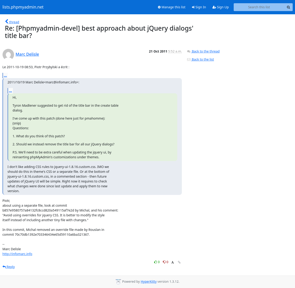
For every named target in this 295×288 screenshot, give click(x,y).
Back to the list (200, 59)
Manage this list (172, 7)
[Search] (288, 7)
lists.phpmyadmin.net (23, 7)
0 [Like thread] (157, 262)
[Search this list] (259, 7)
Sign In (199, 7)
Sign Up (220, 7)
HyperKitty (148, 281)
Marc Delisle (27, 54)
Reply (9, 266)
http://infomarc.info (17, 254)
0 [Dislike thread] (165, 262)
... (5, 75)
